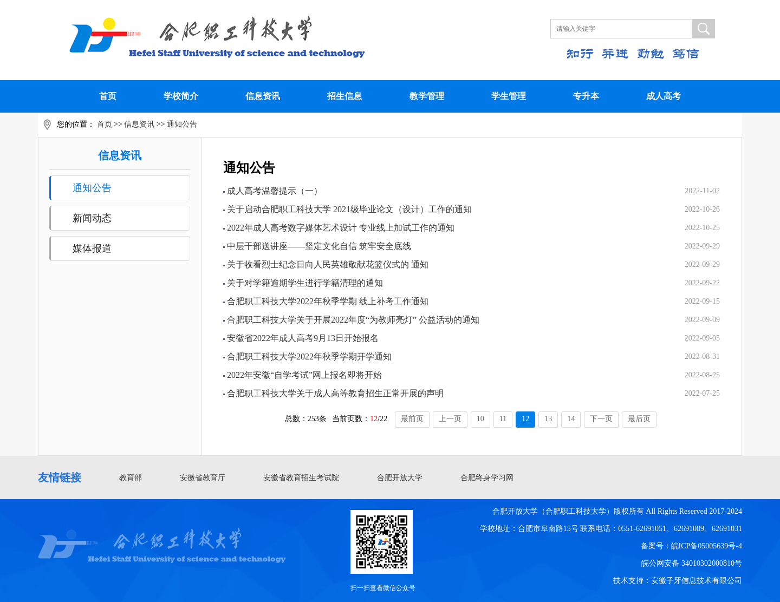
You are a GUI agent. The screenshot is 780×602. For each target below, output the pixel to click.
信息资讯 (262, 96)
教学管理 (427, 96)
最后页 (639, 419)
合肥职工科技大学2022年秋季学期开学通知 (309, 356)
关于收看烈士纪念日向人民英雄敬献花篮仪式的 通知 (327, 264)
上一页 (450, 419)
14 (571, 419)
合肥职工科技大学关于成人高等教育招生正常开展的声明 (335, 393)
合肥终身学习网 (487, 478)
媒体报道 (92, 248)
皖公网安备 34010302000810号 (691, 563)
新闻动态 (92, 218)
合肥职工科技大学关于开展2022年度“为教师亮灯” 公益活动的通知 (353, 319)
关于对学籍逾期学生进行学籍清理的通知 (305, 282)
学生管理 (508, 96)
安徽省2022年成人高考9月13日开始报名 (303, 338)
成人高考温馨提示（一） (274, 190)
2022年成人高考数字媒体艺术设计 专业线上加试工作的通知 (340, 227)
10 (480, 419)
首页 (107, 96)
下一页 (601, 419)
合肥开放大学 (399, 478)
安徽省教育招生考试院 (301, 478)
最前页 (412, 419)
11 (502, 419)
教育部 (130, 478)
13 (548, 419)
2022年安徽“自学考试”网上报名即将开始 (304, 374)
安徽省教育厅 (202, 478)
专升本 (586, 96)
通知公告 (182, 124)
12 (525, 419)
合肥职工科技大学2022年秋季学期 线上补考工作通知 (327, 301)
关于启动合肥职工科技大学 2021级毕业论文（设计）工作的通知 (349, 209)
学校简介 (181, 96)
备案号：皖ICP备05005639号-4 (691, 546)
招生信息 (344, 96)
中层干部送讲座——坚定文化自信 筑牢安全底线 (319, 246)
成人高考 (663, 96)
